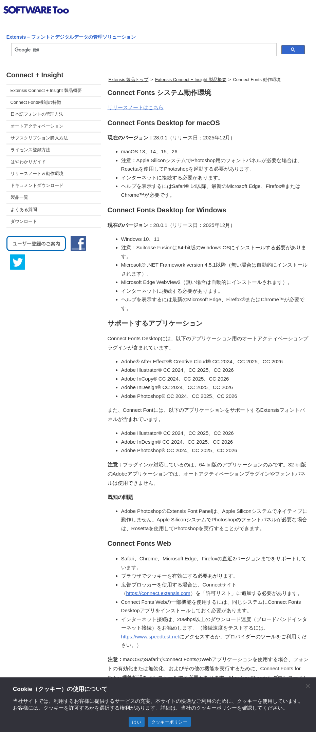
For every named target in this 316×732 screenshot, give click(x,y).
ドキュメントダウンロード (37, 185)
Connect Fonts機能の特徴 (36, 102)
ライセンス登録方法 (30, 149)
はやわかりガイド (28, 161)
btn (304, 11)
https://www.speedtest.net (150, 636)
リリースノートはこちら (136, 107)
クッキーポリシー (169, 722)
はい (136, 722)
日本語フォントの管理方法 (37, 114)
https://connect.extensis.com (158, 593)
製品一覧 (19, 197)
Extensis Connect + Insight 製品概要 (190, 79)
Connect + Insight (34, 75)
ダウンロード (24, 221)
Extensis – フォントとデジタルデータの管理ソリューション (71, 37)
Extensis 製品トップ (129, 79)
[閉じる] (307, 685)
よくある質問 (24, 209)
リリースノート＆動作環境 (37, 173)
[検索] (143, 50)
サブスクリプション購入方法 (39, 137)
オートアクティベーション (37, 126)
